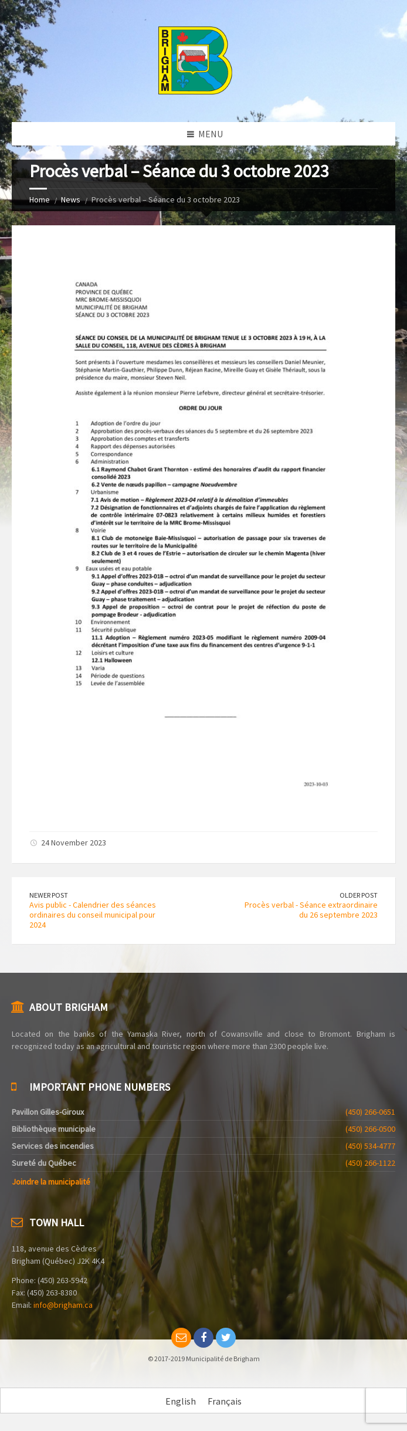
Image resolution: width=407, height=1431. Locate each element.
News (70, 199)
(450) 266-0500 (370, 1129)
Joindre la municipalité (51, 1181)
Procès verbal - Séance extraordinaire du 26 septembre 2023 (311, 909)
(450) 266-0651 (370, 1112)
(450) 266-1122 (370, 1163)
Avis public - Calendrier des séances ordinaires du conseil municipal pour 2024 (92, 914)
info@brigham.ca (63, 1305)
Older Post (359, 895)
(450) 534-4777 (370, 1146)
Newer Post (48, 895)
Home (39, 199)
